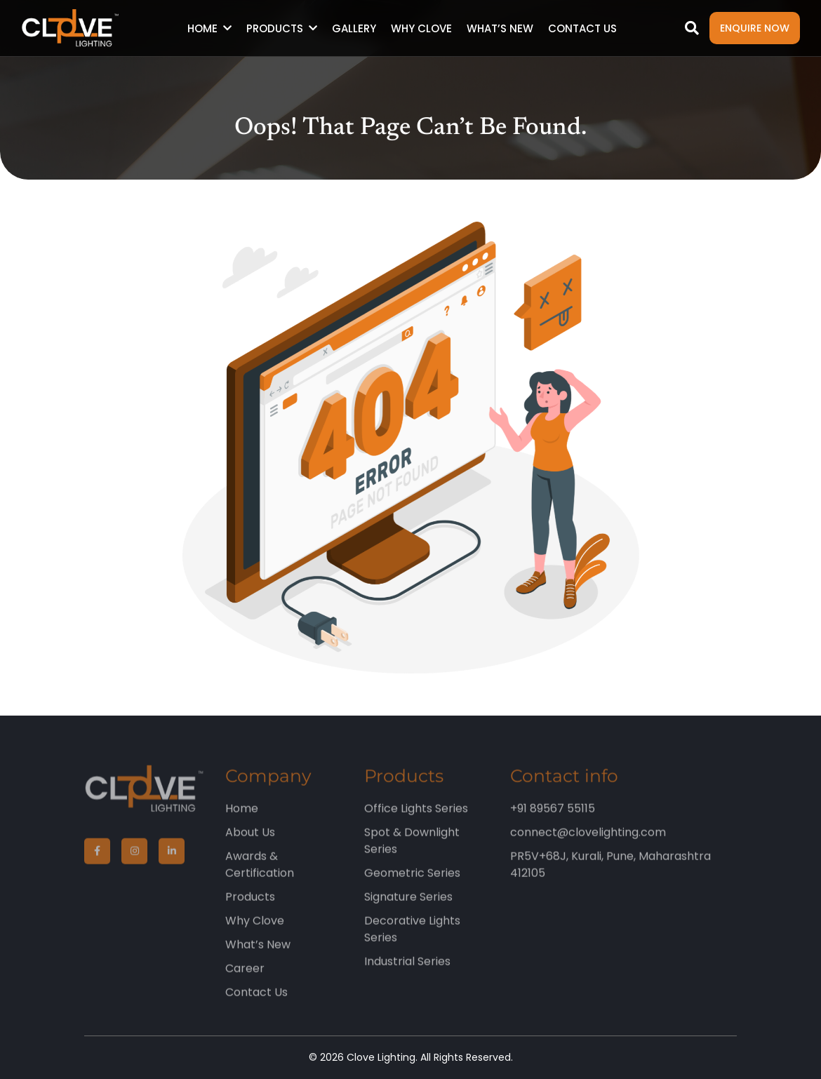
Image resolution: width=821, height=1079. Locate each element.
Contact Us (582, 28)
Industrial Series (407, 971)
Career (245, 978)
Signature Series (408, 907)
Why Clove (421, 28)
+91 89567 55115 (552, 818)
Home (202, 28)
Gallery (354, 28)
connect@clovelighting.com (588, 842)
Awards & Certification (259, 874)
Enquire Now (754, 28)
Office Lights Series (416, 818)
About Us (250, 842)
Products (274, 28)
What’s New (500, 28)
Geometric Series (412, 883)
